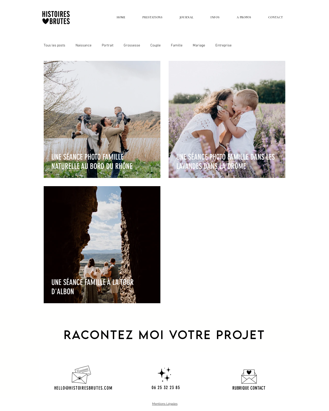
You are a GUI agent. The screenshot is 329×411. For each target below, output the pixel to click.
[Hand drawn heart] (164, 374)
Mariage (199, 45)
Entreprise (223, 45)
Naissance (84, 45)
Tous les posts (54, 45)
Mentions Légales (165, 404)
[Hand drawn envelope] (81, 375)
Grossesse (132, 45)
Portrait (107, 45)
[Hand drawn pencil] (249, 376)
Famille (176, 45)
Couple (155, 45)
